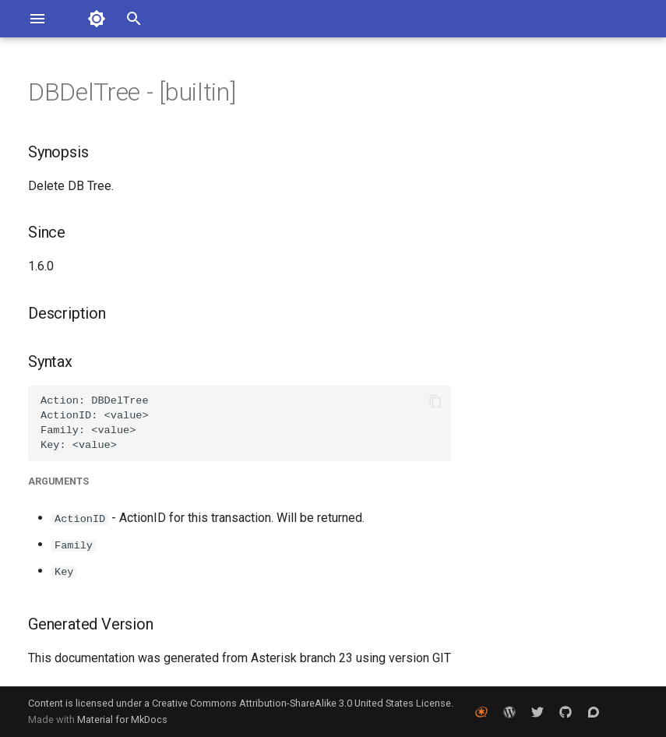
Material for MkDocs (122, 719)
